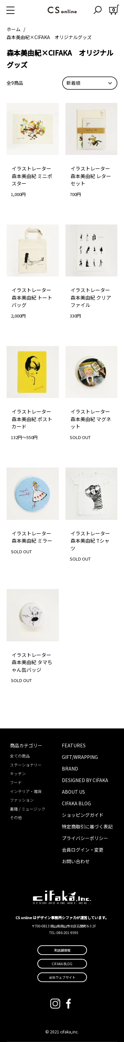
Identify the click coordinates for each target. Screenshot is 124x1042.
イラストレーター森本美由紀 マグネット (90, 419)
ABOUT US (73, 791)
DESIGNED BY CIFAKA (85, 780)
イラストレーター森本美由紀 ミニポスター (32, 176)
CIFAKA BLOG (76, 803)
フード (16, 782)
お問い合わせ (76, 861)
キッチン (18, 773)
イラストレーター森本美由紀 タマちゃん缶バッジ (32, 662)
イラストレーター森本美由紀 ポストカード (32, 419)
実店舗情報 (62, 950)
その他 (16, 817)
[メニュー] (18, 10)
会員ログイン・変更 (82, 849)
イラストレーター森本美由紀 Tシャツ (90, 541)
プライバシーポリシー (85, 838)
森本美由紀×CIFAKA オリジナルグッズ (49, 37)
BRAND (70, 768)
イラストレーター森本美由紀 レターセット (90, 176)
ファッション (22, 800)
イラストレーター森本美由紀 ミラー (32, 537)
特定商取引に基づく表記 (87, 826)
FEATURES (74, 745)
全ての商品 (20, 756)
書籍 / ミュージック (27, 809)
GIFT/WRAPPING (80, 757)
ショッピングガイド (82, 815)
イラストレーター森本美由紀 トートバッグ (32, 297)
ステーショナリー (26, 765)
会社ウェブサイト (62, 977)
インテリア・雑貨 (26, 791)
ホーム (14, 29)
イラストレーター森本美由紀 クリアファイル (90, 297)
